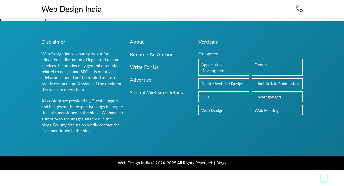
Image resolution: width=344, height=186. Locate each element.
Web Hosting (266, 110)
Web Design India (71, 8)
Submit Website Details (156, 92)
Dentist (261, 64)
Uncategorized (268, 96)
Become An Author (151, 54)
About (137, 41)
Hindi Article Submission (277, 83)
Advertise (141, 79)
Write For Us (144, 67)
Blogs (221, 162)
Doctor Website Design (222, 83)
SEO (205, 96)
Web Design (212, 110)
